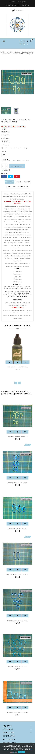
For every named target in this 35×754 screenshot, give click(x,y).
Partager (4, 176)
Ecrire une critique (21, 148)
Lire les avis (6, 148)
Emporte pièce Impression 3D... (17, 437)
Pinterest (17, 176)
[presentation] (15, 383)
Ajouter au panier (17, 166)
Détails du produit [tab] (23, 182)
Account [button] (25, 5)
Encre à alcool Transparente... (17, 367)
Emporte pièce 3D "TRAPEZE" (17, 712)
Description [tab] (9, 182)
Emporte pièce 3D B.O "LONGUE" (17, 574)
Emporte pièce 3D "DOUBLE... (17, 620)
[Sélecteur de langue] (10, 5)
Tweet (10, 176)
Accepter (21, 752)
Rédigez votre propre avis (17, 186)
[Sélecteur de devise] (18, 5)
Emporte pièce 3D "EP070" (17, 666)
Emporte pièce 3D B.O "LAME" (17, 483)
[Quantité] (3, 166)
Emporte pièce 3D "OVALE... (17, 528)
